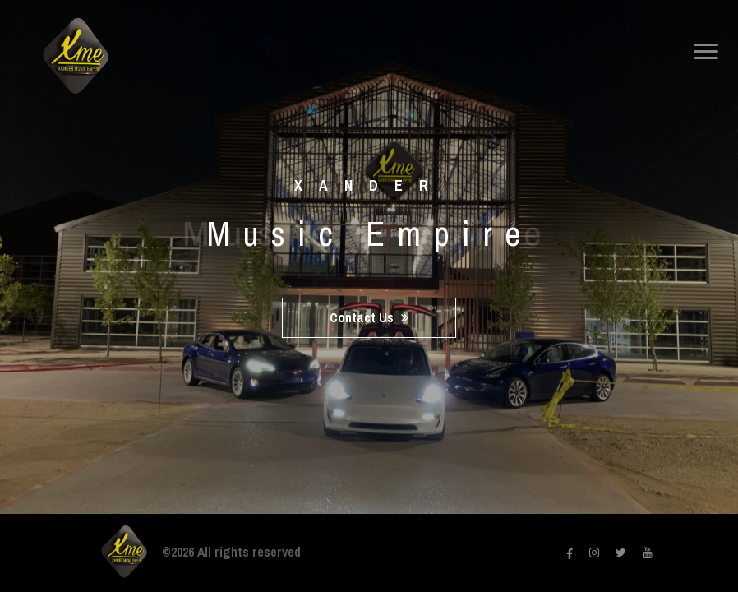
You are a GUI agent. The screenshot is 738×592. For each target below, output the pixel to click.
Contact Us (369, 317)
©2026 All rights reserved (231, 552)
